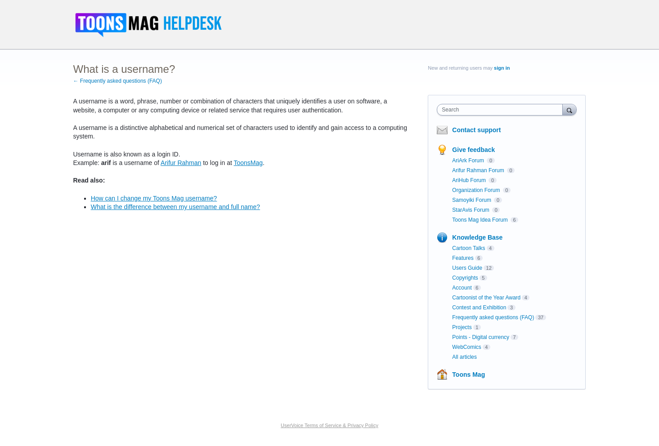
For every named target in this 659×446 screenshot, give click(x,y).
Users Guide (467, 268)
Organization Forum (476, 190)
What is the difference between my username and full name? (175, 206)
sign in (502, 68)
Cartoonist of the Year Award (486, 297)
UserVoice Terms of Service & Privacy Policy (329, 425)
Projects (461, 327)
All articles (464, 357)
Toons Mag (468, 374)
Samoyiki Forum (472, 200)
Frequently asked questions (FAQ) (493, 317)
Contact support (476, 130)
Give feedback (473, 149)
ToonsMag (248, 162)
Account (461, 288)
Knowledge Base (477, 237)
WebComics (466, 347)
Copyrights (465, 278)
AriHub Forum (469, 180)
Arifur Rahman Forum (479, 170)
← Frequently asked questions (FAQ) (117, 81)
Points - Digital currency (480, 337)
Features (462, 258)
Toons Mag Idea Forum (480, 220)
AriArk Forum (468, 160)
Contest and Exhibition (479, 307)
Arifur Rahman (181, 162)
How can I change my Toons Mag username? (154, 198)
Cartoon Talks (468, 248)
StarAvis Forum (471, 210)
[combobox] (501, 110)
